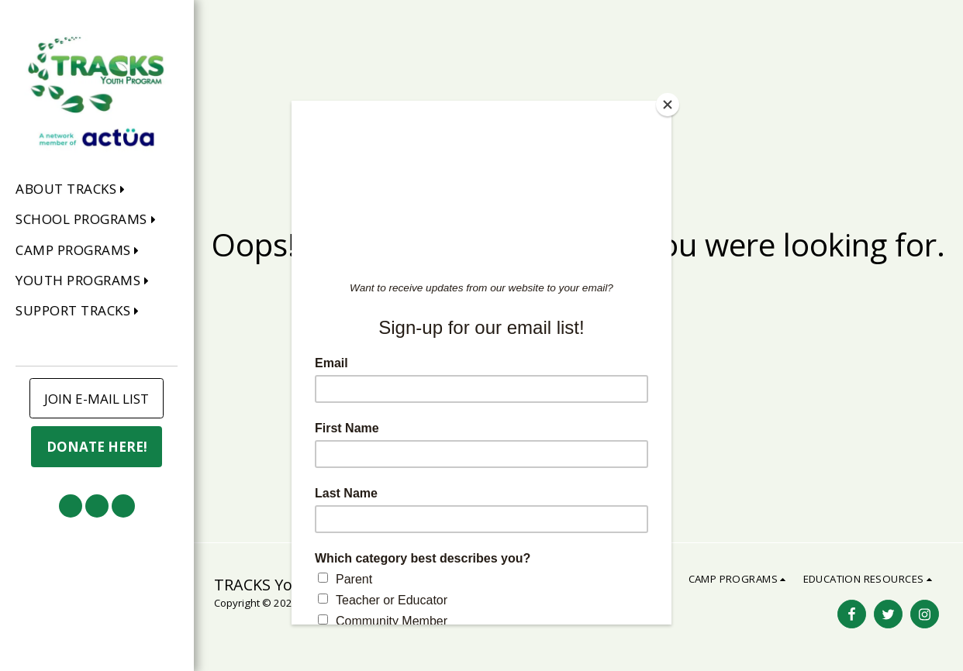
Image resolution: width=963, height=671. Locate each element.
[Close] (667, 104)
